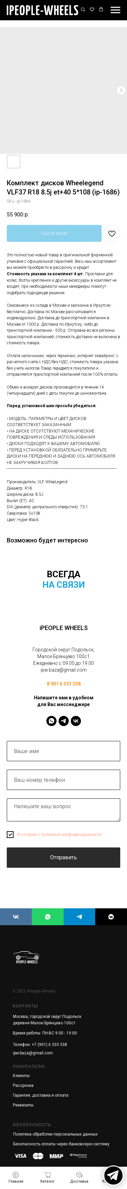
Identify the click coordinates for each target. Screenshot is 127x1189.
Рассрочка (23, 1085)
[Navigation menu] (115, 10)
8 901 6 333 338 (64, 683)
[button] (83, 10)
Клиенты (21, 1075)
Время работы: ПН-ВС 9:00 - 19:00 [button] (45, 1033)
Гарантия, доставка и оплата (40, 1095)
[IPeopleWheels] (51, 721)
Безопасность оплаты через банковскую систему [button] (61, 1144)
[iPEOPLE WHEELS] (16, 916)
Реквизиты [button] (23, 1105)
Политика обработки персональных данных (55, 1134)
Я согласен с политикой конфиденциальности (59, 834)
